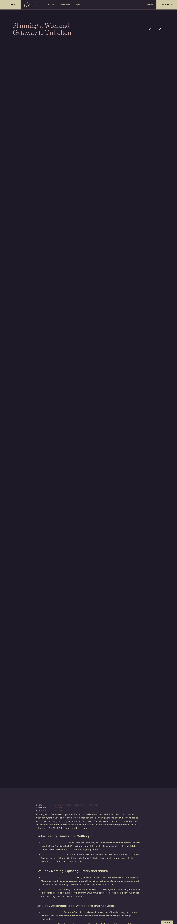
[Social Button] (150, 29)
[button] (53, 5)
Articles (58, 808)
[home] (32, 4)
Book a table (167, 922)
